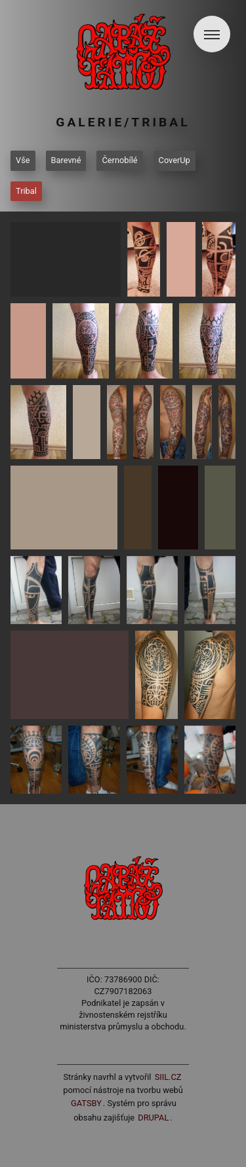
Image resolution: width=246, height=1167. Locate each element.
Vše (23, 160)
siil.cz (168, 1077)
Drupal (153, 1117)
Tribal (26, 191)
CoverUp (174, 160)
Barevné (66, 160)
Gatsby (86, 1103)
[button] (212, 34)
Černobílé (119, 160)
